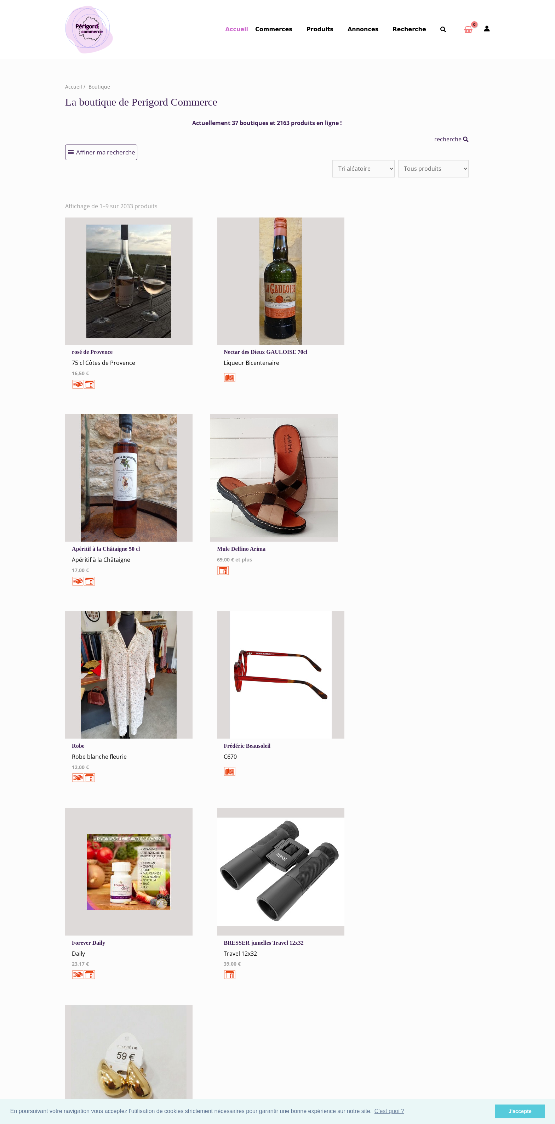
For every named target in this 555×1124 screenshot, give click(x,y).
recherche (451, 139)
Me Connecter (193, 984)
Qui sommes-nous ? (113, 963)
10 (239, 823)
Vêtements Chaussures (424, 947)
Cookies (186, 930)
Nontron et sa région (312, 956)
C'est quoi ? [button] (389, 1111)
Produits (329, 29)
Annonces (370, 29)
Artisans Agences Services (428, 975)
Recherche (413, 29)
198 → (278, 823)
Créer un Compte (197, 993)
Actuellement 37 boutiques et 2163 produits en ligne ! (267, 123)
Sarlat (294, 984)
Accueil (251, 29)
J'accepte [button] (520, 1111)
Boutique (99, 86)
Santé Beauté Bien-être (424, 956)
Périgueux (299, 965)
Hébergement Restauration (429, 938)
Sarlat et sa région (309, 993)
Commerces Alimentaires (427, 929)
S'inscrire (413, 1061)
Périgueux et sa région (314, 975)
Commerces (286, 29)
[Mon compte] (487, 29)
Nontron (297, 947)
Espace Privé (417, 1070)
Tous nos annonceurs (202, 940)
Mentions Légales (197, 921)
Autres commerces (419, 965)
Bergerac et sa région (312, 938)
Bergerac (298, 929)
